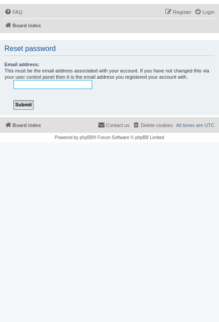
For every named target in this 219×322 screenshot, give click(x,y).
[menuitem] (13, 12)
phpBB (86, 137)
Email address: (21, 64)
